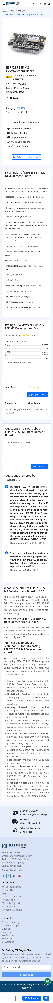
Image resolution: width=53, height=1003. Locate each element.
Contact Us (7, 890)
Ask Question (39, 466)
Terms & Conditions (12, 896)
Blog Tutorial (8, 906)
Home (5, 11)
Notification (8, 935)
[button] (47, 981)
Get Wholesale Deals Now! (26, 156)
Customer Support (18, 146)
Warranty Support (18, 141)
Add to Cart (31, 998)
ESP (13, 11)
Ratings (18, 75)
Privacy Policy (8, 899)
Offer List (6, 928)
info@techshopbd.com (20, 855)
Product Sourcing (10, 922)
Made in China (21, 88)
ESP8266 (22, 11)
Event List (7, 932)
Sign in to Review (37, 394)
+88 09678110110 (18, 852)
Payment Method (18, 137)
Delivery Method (17, 133)
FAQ (4, 893)
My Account (8, 941)
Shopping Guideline (19, 128)
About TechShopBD (11, 886)
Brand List (7, 938)
